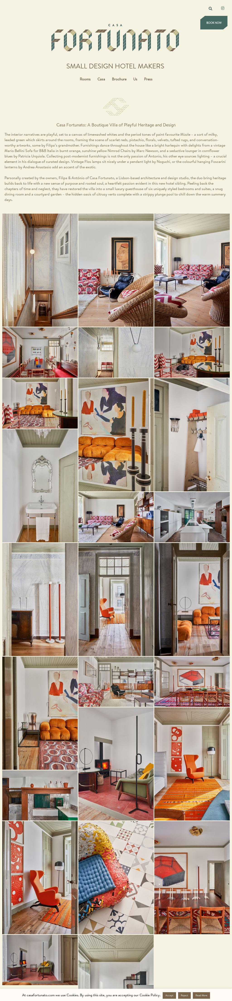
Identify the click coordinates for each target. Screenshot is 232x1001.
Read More (201, 995)
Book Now (214, 23)
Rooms (85, 79)
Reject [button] (184, 995)
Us (135, 79)
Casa (101, 79)
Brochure (119, 79)
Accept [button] (169, 995)
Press (148, 79)
